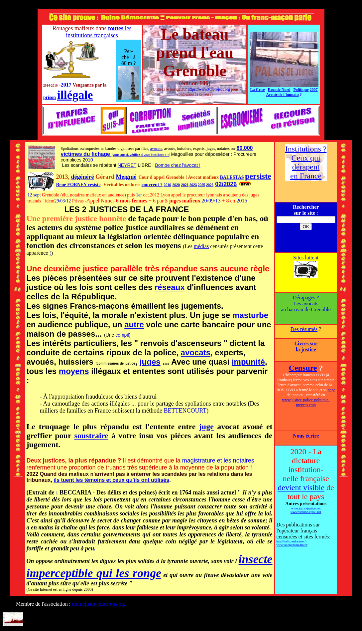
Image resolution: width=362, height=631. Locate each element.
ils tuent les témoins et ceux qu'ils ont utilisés (111, 480)
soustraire (91, 435)
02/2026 (226, 184)
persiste (258, 176)
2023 (193, 185)
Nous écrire (306, 436)
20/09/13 (211, 200)
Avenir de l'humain (282, 94)
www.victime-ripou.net (306, 512)
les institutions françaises (98, 32)
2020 (176, 185)
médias (201, 246)
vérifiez (135, 155)
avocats (156, 148)
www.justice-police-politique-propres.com (306, 402)
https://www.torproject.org (209, 89)
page (331, 390)
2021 (184, 185)
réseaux (170, 287)
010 (89, 159)
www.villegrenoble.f (289, 544)
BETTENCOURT (185, 410)
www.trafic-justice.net (306, 508)
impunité (248, 361)
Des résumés (304, 329)
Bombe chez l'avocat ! (177, 165)
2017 (66, 85)
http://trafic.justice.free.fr (292, 541)
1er (139, 194)
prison (49, 97)
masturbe (250, 315)
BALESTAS (232, 177)
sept (37, 194)
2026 (209, 185)
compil (122, 335)
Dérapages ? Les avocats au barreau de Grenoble (306, 303)
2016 (167, 185)
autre (134, 324)
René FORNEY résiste (78, 184)
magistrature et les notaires (218, 460)
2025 (201, 185)
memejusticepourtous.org (99, 604)
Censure (303, 368)
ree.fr (304, 544)
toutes (115, 28)
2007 (314, 89)
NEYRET (127, 165)
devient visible (301, 487)
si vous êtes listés (153, 155)
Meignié (126, 176)
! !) (168, 155)
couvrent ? (152, 184)
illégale (75, 95)
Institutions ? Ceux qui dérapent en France (306, 162)
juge (206, 426)
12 (31, 194)
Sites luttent (305, 257)
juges (150, 361)
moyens (74, 371)
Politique (300, 89)
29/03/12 (62, 200)
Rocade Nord (279, 89)
